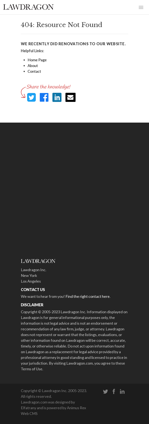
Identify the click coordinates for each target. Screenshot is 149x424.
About (33, 65)
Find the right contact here (87, 296)
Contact (34, 71)
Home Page (37, 59)
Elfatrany (28, 407)
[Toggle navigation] (141, 7)
